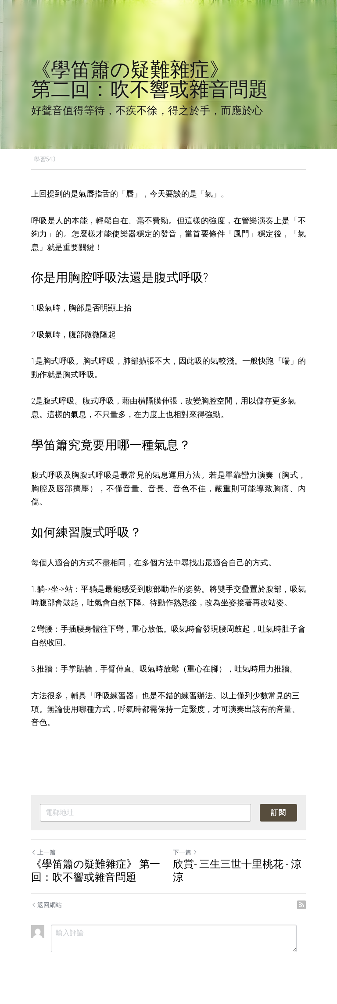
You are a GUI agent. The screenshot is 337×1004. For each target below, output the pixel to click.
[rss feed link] (301, 904)
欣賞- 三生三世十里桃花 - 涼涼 (237, 870)
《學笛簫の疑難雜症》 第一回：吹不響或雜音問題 (95, 870)
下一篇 (185, 852)
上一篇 (43, 852)
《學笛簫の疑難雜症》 (130, 69)
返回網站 (46, 904)
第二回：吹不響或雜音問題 (149, 89)
